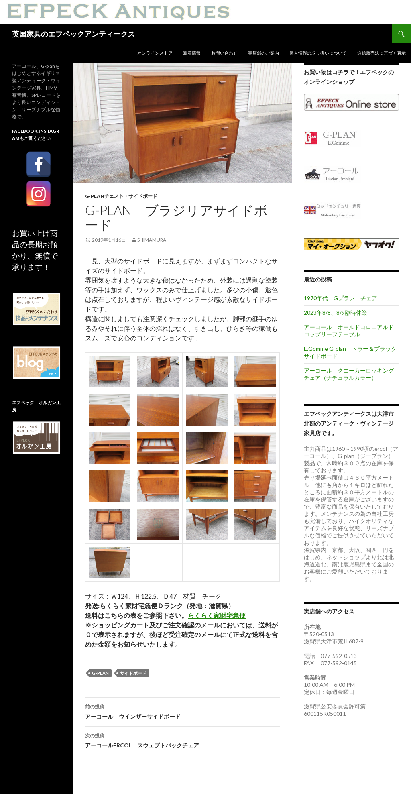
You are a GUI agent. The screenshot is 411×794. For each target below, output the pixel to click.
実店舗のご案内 (263, 52)
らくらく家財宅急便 (217, 615)
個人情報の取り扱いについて (318, 52)
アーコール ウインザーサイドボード (182, 711)
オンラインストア (155, 52)
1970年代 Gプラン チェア (340, 298)
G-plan (100, 673)
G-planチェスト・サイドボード (121, 196)
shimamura (151, 240)
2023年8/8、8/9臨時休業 (335, 312)
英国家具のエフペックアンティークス (73, 33)
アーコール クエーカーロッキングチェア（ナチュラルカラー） (349, 374)
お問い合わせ (224, 52)
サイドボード (133, 673)
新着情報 (192, 52)
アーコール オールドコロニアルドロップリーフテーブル (349, 331)
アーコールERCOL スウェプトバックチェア (182, 740)
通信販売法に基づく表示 (381, 52)
